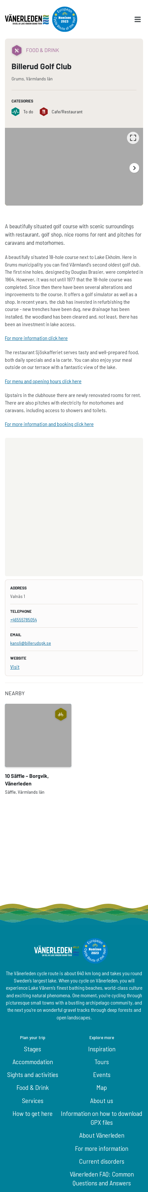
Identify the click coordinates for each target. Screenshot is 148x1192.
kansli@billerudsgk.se (30, 643)
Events (102, 1074)
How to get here (32, 1113)
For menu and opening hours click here (43, 381)
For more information (101, 1148)
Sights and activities (32, 1074)
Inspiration (101, 1049)
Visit (14, 667)
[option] (74, 167)
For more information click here (36, 338)
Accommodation (32, 1061)
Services (32, 1100)
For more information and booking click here (49, 424)
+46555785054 (23, 619)
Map (101, 1087)
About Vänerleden (101, 1135)
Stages (32, 1049)
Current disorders (101, 1161)
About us (101, 1100)
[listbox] (74, 167)
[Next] (134, 168)
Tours (101, 1061)
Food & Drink (32, 1087)
